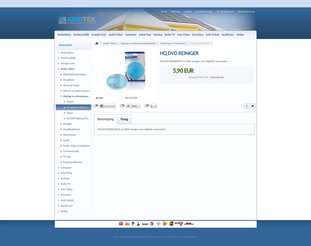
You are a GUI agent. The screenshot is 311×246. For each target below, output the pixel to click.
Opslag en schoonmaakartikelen (138, 43)
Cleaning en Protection (173, 43)
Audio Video (109, 43)
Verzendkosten (217, 77)
